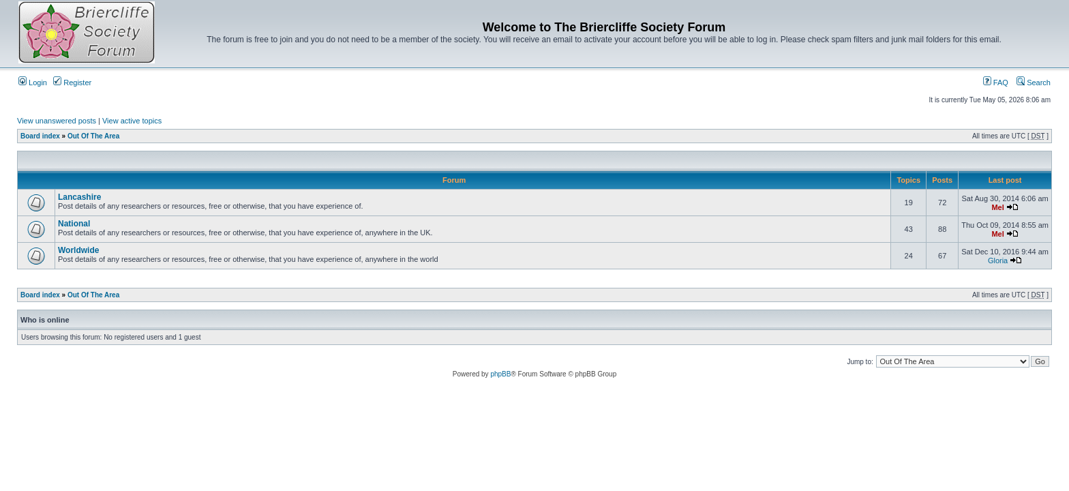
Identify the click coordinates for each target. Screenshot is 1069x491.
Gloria (998, 260)
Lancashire (79, 197)
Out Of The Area (93, 136)
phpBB (500, 374)
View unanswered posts (56, 121)
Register (72, 82)
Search (1034, 82)
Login (32, 82)
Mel (997, 207)
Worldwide (78, 250)
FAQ (995, 82)
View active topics (132, 121)
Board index (40, 136)
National (74, 223)
